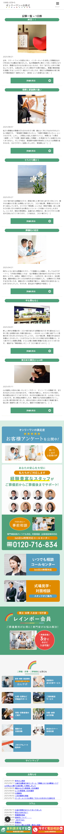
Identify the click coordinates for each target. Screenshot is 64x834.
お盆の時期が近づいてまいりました (28, 810)
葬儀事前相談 (20, 815)
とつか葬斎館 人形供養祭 (24, 791)
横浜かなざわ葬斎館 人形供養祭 (27, 788)
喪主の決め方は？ (21, 812)
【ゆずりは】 (20, 820)
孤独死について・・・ (23, 817)
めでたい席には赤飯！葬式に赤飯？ (28, 825)
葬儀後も (18, 822)
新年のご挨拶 (20, 781)
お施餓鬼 (18, 793)
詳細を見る (40, 80)
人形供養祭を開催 (21, 796)
